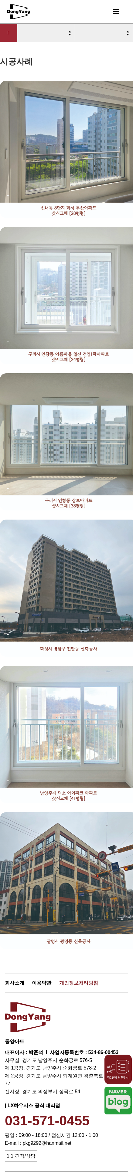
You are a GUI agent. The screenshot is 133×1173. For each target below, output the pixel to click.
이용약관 (41, 982)
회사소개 (14, 982)
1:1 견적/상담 (21, 1155)
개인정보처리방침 (78, 982)
